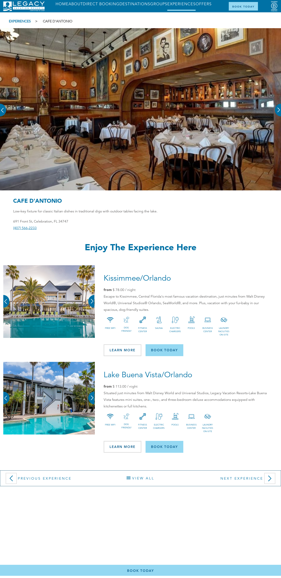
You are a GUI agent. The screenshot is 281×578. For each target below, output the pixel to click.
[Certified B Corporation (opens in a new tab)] (274, 6)
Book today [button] (164, 350)
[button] (3, 107)
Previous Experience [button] (38, 479)
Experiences (20, 21)
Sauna (159, 328)
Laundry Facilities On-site (223, 331)
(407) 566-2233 (25, 228)
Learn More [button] (122, 350)
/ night (124, 290)
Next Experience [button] (248, 479)
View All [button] (140, 478)
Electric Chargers (175, 330)
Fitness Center (142, 330)
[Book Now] (243, 6)
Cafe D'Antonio (57, 21)
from (108, 289)
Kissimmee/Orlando (137, 278)
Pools (191, 328)
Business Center (207, 330)
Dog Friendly (126, 329)
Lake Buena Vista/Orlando (148, 374)
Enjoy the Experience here (140, 247)
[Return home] (24, 10)
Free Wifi (110, 328)
